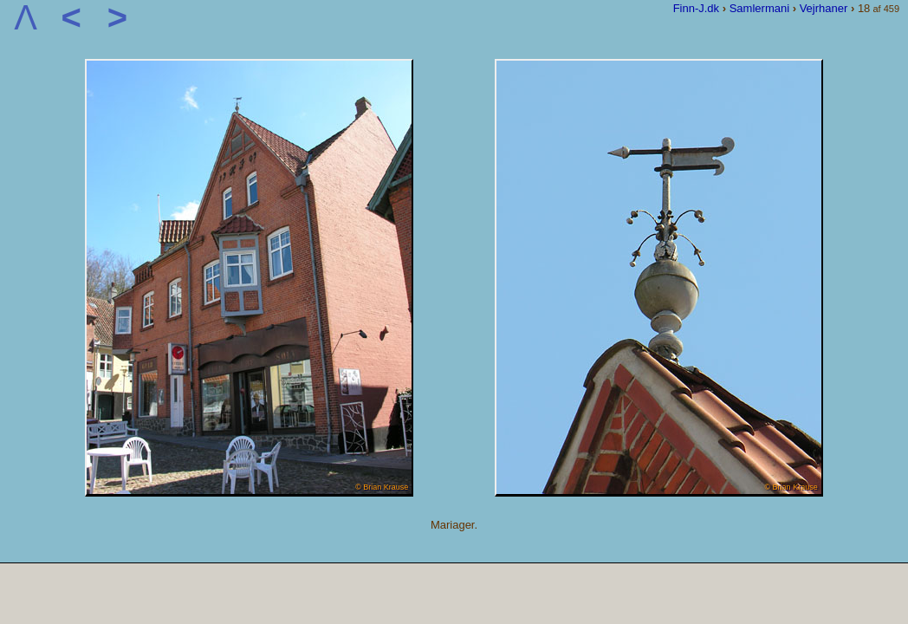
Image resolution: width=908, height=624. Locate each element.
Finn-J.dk (696, 8)
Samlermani (759, 8)
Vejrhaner (824, 8)
